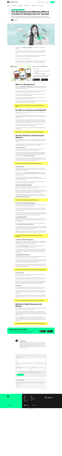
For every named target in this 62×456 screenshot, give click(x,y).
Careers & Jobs (14, 5)
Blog (24, 399)
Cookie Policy (32, 399)
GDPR (31, 397)
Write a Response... (19, 357)
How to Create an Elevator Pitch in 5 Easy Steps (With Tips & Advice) (32, 131)
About (24, 397)
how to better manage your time (29, 155)
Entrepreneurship (34, 5)
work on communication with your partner (23, 196)
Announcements (41, 5)
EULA (31, 400)
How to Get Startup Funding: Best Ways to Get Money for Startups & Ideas (32, 323)
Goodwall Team (15, 19)
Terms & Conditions (33, 398)
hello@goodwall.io (9, 405)
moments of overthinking (23, 245)
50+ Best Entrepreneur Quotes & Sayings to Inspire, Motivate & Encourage (33, 269)
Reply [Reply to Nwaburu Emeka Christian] (17, 385)
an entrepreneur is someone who (26, 86)
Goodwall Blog (13, 2)
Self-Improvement (27, 5)
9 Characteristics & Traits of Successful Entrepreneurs (29, 199)
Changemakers (26, 400)
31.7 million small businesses (27, 47)
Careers (25, 401)
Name (18, 363)
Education (8, 5)
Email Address (19, 367)
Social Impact (20, 5)
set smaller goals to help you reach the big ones (26, 224)
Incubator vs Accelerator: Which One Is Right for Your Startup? (30, 163)
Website (33, 367)
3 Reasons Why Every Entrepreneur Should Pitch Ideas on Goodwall (31, 300)
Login (47, 2)
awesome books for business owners (32, 172)
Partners (25, 398)
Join (52, 2)
